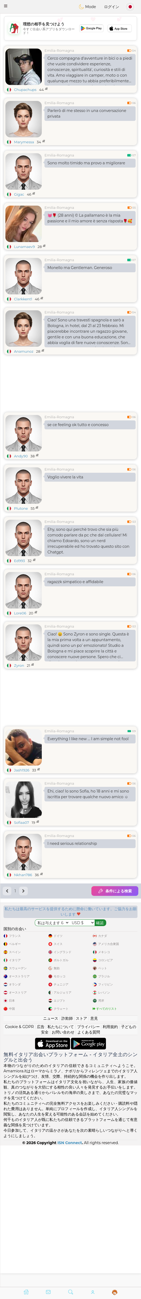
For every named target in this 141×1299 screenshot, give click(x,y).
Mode (87, 6)
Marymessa (24, 142)
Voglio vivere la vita (65, 477)
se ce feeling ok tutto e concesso (78, 424)
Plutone (21, 508)
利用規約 (110, 1167)
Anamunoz (23, 351)
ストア (81, 1159)
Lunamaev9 (24, 246)
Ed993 (19, 561)
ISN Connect (69, 1283)
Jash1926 (21, 770)
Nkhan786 (23, 875)
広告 (40, 1167)
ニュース (50, 1159)
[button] (5, 6)
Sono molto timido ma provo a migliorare (86, 163)
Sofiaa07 (21, 822)
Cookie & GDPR (19, 1167)
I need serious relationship (72, 843)
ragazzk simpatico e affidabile (75, 581)
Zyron (19, 665)
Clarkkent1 (23, 299)
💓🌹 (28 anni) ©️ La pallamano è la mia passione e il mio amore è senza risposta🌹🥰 (89, 218)
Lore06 (20, 613)
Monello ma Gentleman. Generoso (79, 267)
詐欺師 (67, 1159)
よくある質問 (88, 1173)
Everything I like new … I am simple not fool (88, 738)
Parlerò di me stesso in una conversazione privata (86, 113)
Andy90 (21, 456)
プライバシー (88, 1167)
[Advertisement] (70, 1005)
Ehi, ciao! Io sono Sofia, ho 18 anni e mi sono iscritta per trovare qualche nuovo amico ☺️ (88, 794)
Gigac (19, 194)
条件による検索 (115, 891)
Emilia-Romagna (59, 50)
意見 (94, 1159)
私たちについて (60, 1167)
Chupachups (25, 89)
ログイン (111, 6)
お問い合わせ (63, 1173)
